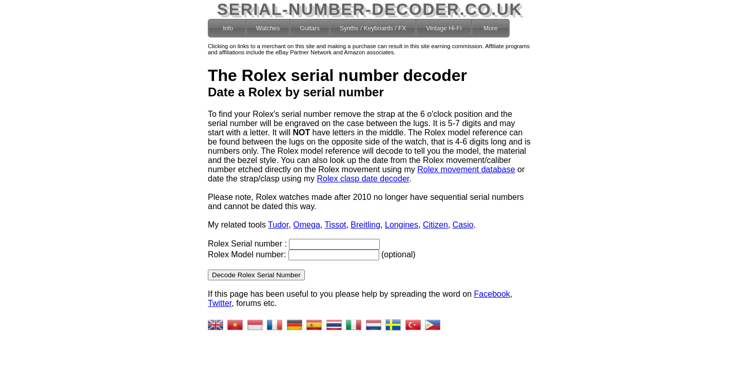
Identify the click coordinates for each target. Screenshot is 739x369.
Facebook (492, 294)
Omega (306, 224)
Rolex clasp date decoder (363, 178)
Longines (401, 224)
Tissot (335, 224)
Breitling (365, 224)
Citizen (435, 224)
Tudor (278, 224)
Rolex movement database (466, 169)
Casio (463, 224)
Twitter (219, 303)
